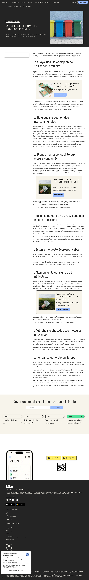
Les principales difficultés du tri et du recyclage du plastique (60, 322)
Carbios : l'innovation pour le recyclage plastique (57, 207)
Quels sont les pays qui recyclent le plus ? (23, 6)
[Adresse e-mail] (38, 407)
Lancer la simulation (63, 309)
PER (6, 513)
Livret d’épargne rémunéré (11, 516)
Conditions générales (10, 562)
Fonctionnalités (39, 2)
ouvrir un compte (58, 194)
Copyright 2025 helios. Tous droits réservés (14, 568)
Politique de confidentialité (11, 564)
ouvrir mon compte (60, 95)
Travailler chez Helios (10, 531)
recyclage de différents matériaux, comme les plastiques (57, 73)
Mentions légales (9, 567)
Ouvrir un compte (56, 407)
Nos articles (13, 6)
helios (9, 6)
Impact (23, 2)
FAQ (6, 521)
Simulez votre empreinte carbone (12, 524)
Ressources (48, 2)
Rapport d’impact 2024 (10, 539)
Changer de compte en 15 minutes (12, 523)
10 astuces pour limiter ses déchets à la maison (56, 385)
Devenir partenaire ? (9, 536)
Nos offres (30, 2)
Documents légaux (9, 565)
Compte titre (8, 515)
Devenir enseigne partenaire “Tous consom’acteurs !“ (16, 537)
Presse (7, 530)
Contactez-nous (9, 534)
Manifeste (7, 533)
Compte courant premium (10, 512)
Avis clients (56, 2)
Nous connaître (15, 2)
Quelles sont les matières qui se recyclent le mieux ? (58, 109)
